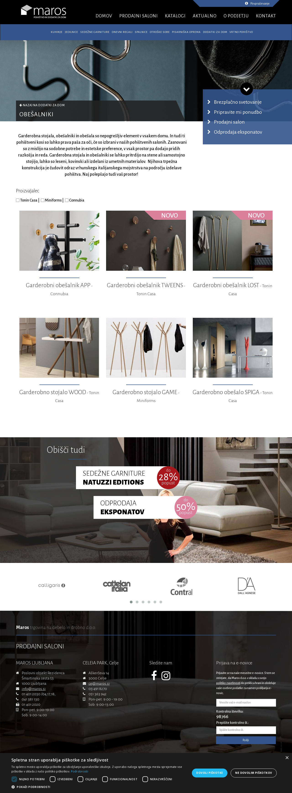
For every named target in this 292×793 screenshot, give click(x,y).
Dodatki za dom (215, 32)
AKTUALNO (204, 15)
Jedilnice (71, 32)
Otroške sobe (160, 32)
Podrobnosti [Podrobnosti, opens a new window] (79, 771)
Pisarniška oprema (186, 32)
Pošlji (246, 740)
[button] (98, 787)
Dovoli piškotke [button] (209, 773)
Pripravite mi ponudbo (238, 112)
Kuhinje (57, 32)
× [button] (287, 758)
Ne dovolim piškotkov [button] (253, 773)
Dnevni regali (122, 32)
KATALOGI (175, 15)
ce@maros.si (99, 684)
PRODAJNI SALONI (138, 15)
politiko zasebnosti (228, 683)
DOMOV (104, 15)
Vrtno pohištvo (241, 32)
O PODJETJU (236, 15)
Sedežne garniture (95, 32)
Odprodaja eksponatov (238, 132)
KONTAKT (266, 15)
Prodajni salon (229, 122)
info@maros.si (34, 689)
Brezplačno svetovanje (238, 102)
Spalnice (141, 32)
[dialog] (146, 773)
